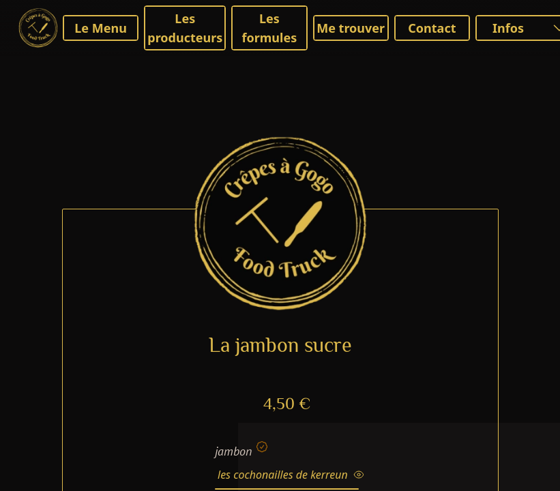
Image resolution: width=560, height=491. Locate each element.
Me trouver (350, 28)
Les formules (269, 28)
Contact (432, 28)
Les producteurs (184, 28)
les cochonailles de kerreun (291, 474)
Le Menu (100, 28)
